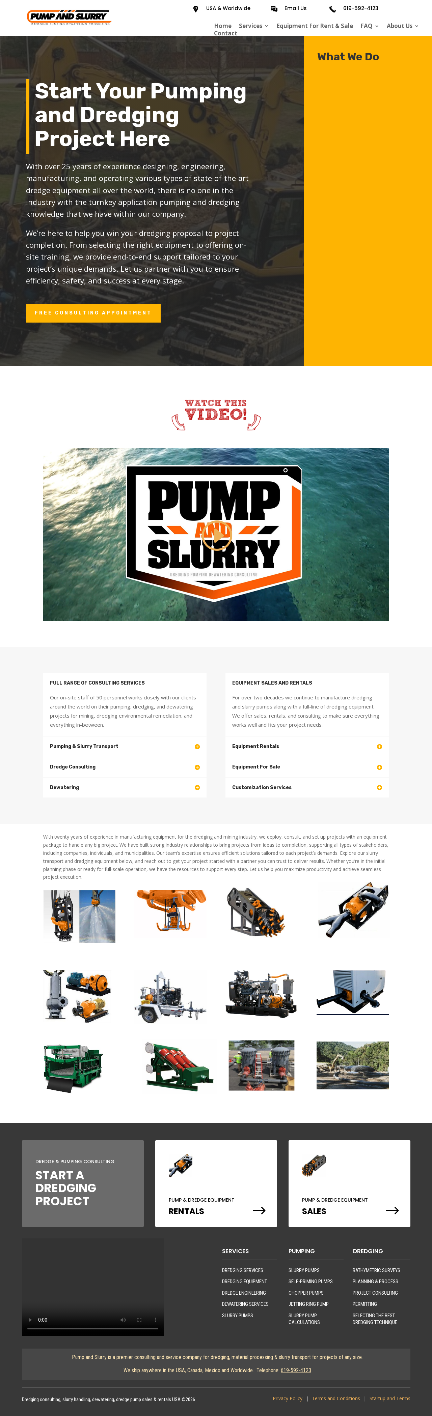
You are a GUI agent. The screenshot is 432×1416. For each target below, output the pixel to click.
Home (223, 26)
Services (250, 26)
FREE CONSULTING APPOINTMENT (93, 313)
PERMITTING (365, 1304)
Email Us (296, 8)
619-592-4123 (360, 8)
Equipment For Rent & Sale (314, 26)
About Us (399, 26)
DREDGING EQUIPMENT (244, 1281)
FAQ (366, 26)
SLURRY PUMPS (237, 1316)
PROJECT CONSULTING (375, 1293)
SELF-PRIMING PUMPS (311, 1281)
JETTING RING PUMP (309, 1304)
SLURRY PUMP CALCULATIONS (304, 1319)
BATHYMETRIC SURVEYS (376, 1270)
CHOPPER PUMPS (306, 1293)
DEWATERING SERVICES (245, 1304)
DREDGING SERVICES (242, 1270)
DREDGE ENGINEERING (244, 1293)
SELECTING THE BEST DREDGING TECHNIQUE (375, 1319)
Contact (225, 33)
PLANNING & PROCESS (375, 1281)
